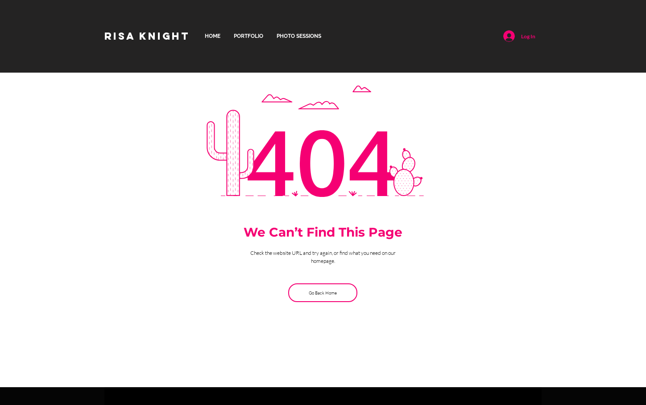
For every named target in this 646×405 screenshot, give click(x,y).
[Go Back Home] (322, 292)
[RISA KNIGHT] (147, 36)
